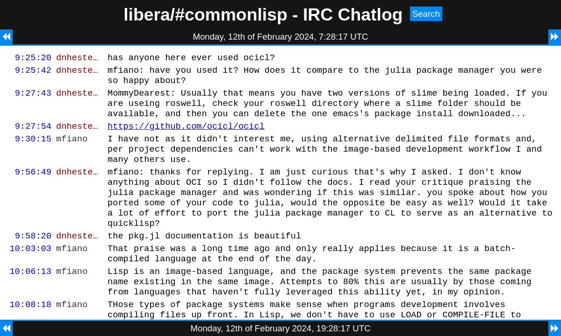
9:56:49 (33, 187)
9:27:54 (33, 135)
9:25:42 (33, 72)
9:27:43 (33, 98)
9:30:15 (33, 149)
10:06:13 (30, 299)
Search (426, 14)
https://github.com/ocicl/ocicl (186, 135)
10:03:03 (30, 273)
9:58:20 (33, 259)
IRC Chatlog (353, 14)
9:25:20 (33, 58)
